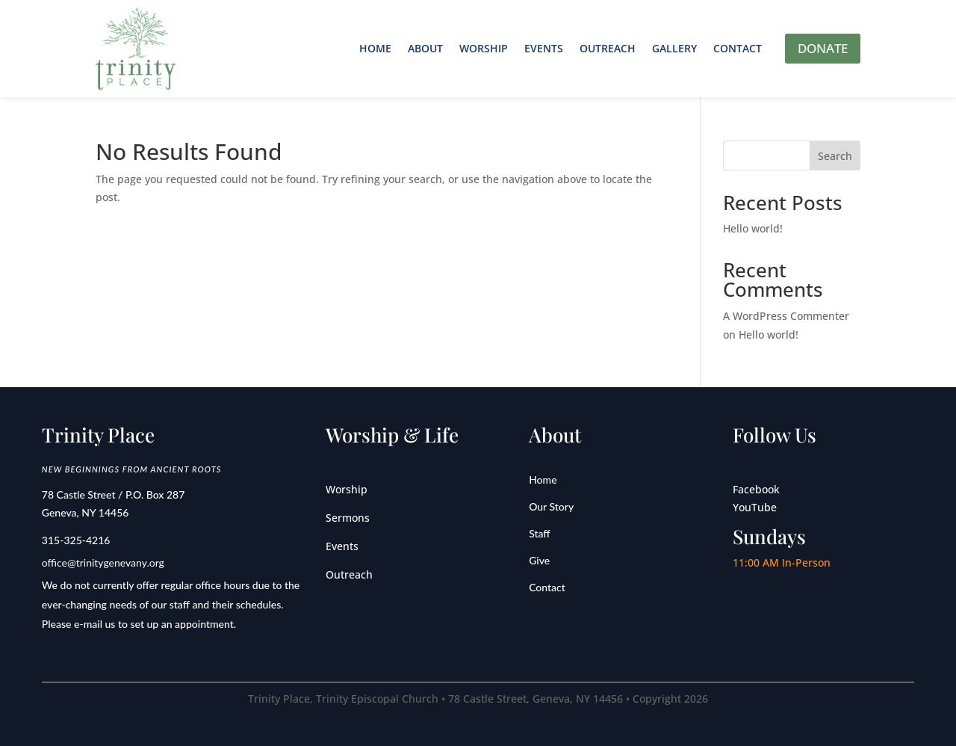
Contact (737, 48)
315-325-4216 (76, 540)
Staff (539, 533)
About (425, 48)
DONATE (823, 48)
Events (543, 48)
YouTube (755, 507)
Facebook (756, 489)
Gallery (674, 48)
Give (539, 560)
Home (375, 48)
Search (835, 156)
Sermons (348, 518)
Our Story (551, 506)
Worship (483, 48)
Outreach (608, 48)
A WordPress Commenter (786, 316)
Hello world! (753, 228)
